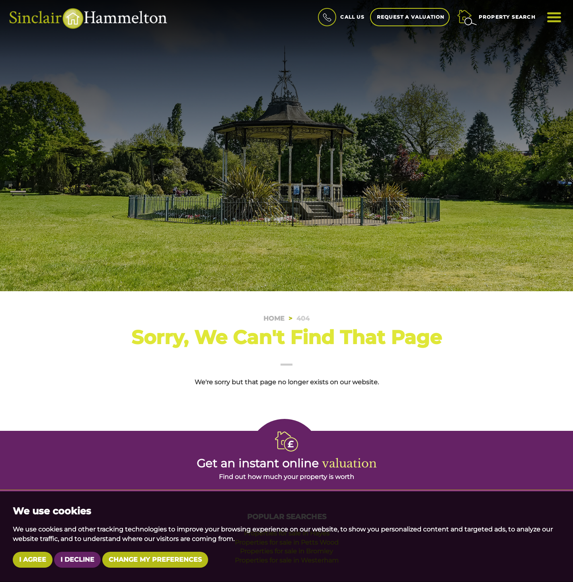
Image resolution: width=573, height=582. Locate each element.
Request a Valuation (411, 17)
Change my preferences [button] (155, 559)
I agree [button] (32, 559)
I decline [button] (77, 559)
